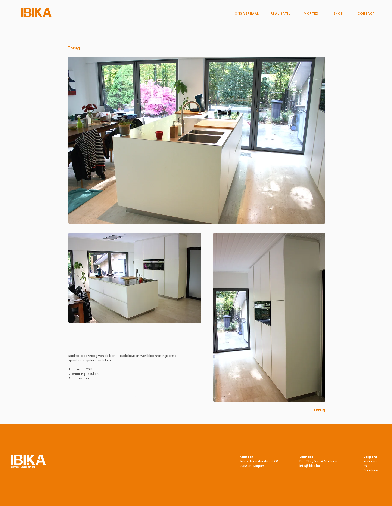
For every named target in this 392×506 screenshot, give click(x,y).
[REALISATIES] (281, 13)
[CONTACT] (366, 13)
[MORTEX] (311, 13)
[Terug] (74, 48)
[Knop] (210, 13)
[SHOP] (338, 13)
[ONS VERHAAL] (246, 13)
